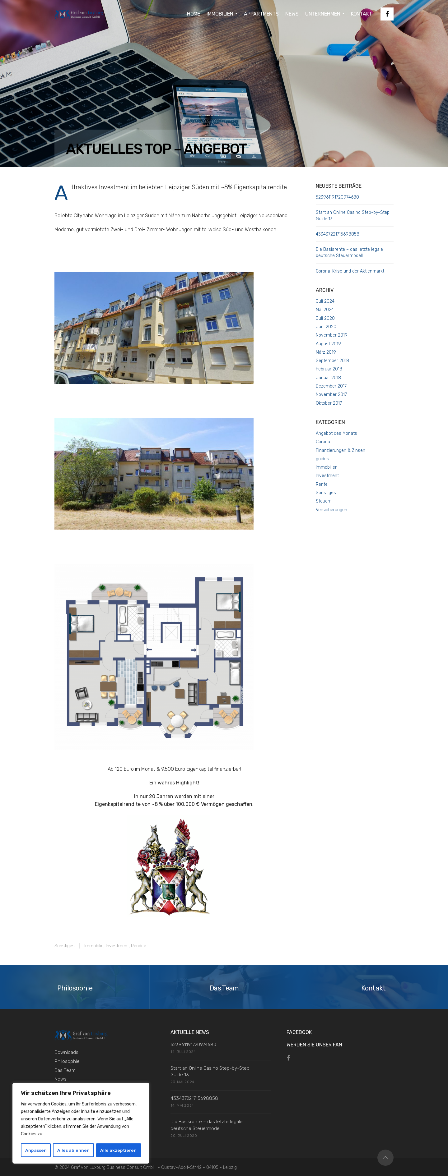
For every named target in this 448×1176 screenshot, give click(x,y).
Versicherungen (331, 509)
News (60, 1079)
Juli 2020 (325, 318)
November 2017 (331, 394)
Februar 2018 (329, 369)
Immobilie (94, 946)
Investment (117, 946)
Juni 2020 (326, 326)
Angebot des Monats (336, 433)
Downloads (66, 1052)
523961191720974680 (337, 197)
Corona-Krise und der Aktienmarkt (350, 271)
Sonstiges (64, 946)
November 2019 (332, 335)
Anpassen (36, 1150)
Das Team (65, 1070)
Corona (323, 441)
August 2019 (328, 344)
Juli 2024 (325, 301)
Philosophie (67, 1061)
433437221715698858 (337, 234)
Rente (322, 484)
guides (322, 459)
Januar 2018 (328, 377)
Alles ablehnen (74, 1150)
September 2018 (332, 360)
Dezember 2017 (331, 386)
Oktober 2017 (329, 403)
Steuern (324, 501)
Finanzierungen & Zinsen (340, 450)
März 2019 (326, 352)
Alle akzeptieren (119, 1150)
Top (385, 1158)
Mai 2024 (325, 309)
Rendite (138, 946)
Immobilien (327, 467)
